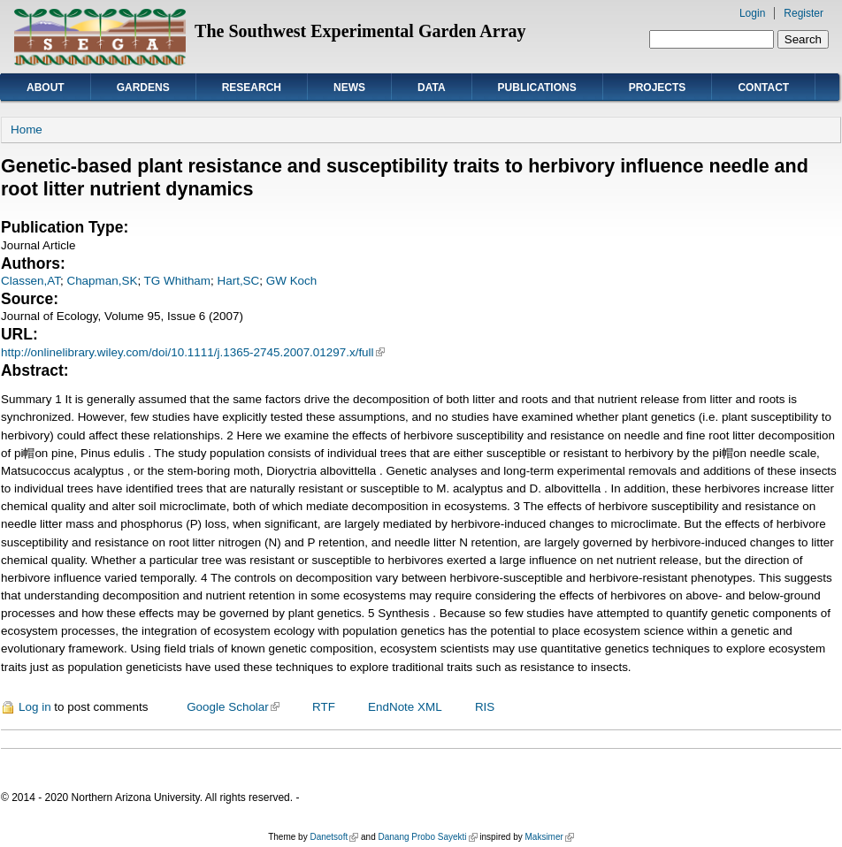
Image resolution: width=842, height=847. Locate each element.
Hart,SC (239, 280)
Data (431, 87)
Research (251, 87)
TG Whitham (177, 280)
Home (26, 129)
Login (752, 13)
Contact (763, 87)
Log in (35, 706)
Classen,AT (30, 280)
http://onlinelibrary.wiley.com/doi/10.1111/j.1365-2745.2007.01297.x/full (193, 352)
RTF (323, 706)
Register (803, 13)
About (46, 87)
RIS (484, 706)
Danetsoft (334, 837)
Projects (657, 87)
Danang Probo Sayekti (427, 837)
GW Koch (292, 280)
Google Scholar (233, 706)
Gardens (143, 87)
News (349, 87)
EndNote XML (405, 706)
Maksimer (548, 837)
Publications (537, 87)
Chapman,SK (101, 280)
